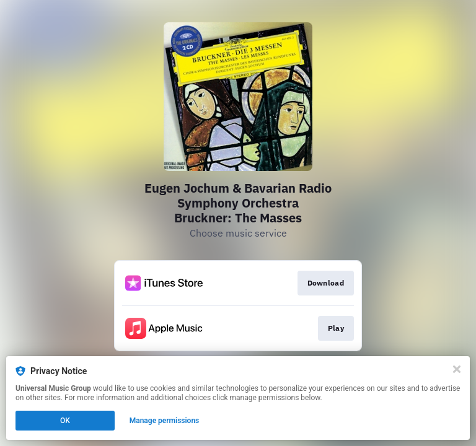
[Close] (457, 369)
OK (65, 420)
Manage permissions (165, 420)
